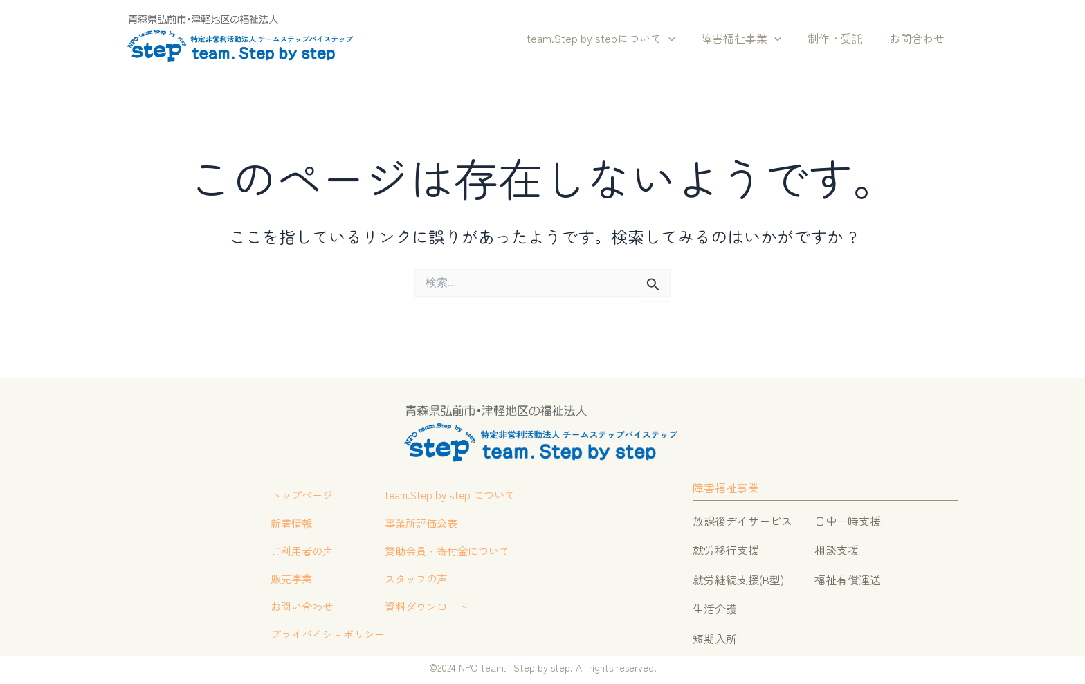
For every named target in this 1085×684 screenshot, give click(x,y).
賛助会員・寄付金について (451, 550)
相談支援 (836, 545)
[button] (683, 39)
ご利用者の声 (296, 550)
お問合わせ (919, 38)
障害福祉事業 (751, 39)
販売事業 (285, 579)
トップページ (296, 491)
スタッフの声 (418, 579)
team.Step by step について (453, 491)
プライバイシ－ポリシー (324, 638)
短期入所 (715, 633)
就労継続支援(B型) (738, 575)
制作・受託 (841, 38)
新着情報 (285, 520)
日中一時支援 (847, 516)
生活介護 (715, 604)
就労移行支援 (726, 545)
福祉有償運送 (847, 575)
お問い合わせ (296, 608)
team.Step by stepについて (615, 39)
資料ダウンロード (429, 608)
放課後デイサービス (742, 516)
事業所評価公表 (423, 520)
